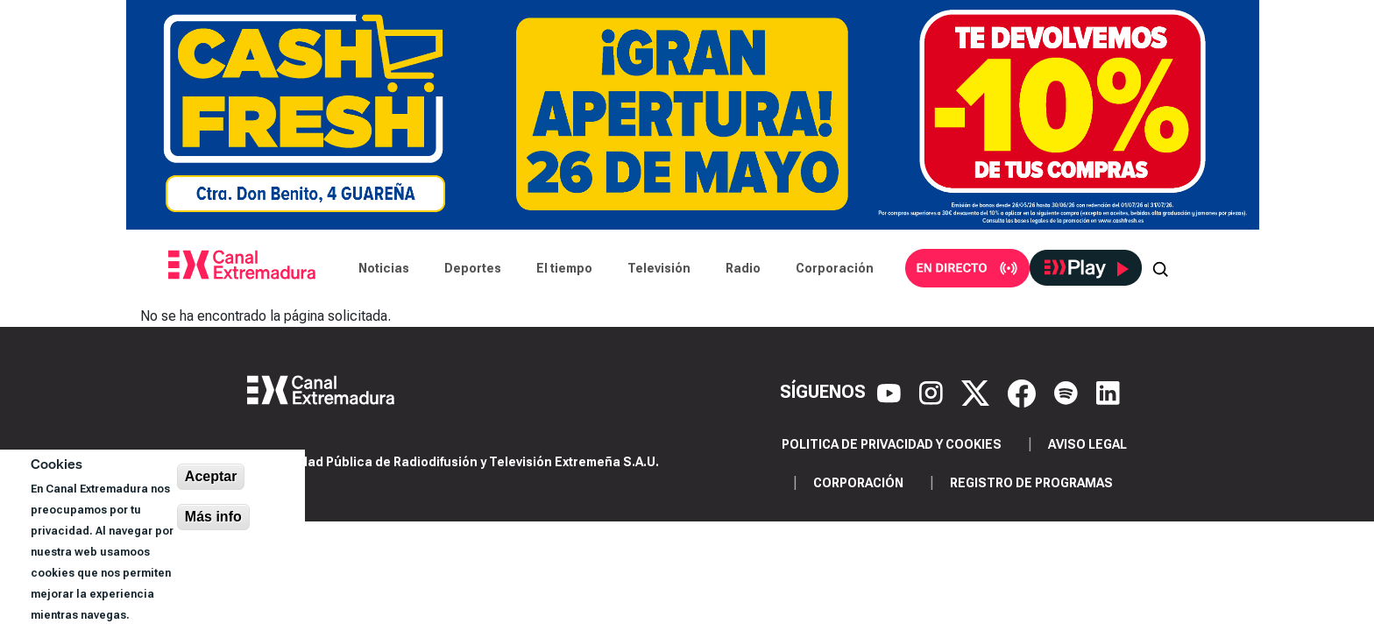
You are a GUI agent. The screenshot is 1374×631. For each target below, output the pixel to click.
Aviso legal (1087, 444)
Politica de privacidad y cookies (892, 444)
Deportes (472, 268)
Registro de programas (1031, 483)
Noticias (383, 268)
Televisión (659, 268)
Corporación (835, 268)
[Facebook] (1024, 391)
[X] (977, 391)
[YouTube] (891, 391)
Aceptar (211, 476)
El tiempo (564, 268)
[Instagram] (933, 391)
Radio (743, 268)
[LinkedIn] (1108, 391)
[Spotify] (1068, 391)
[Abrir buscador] (1160, 268)
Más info (213, 516)
